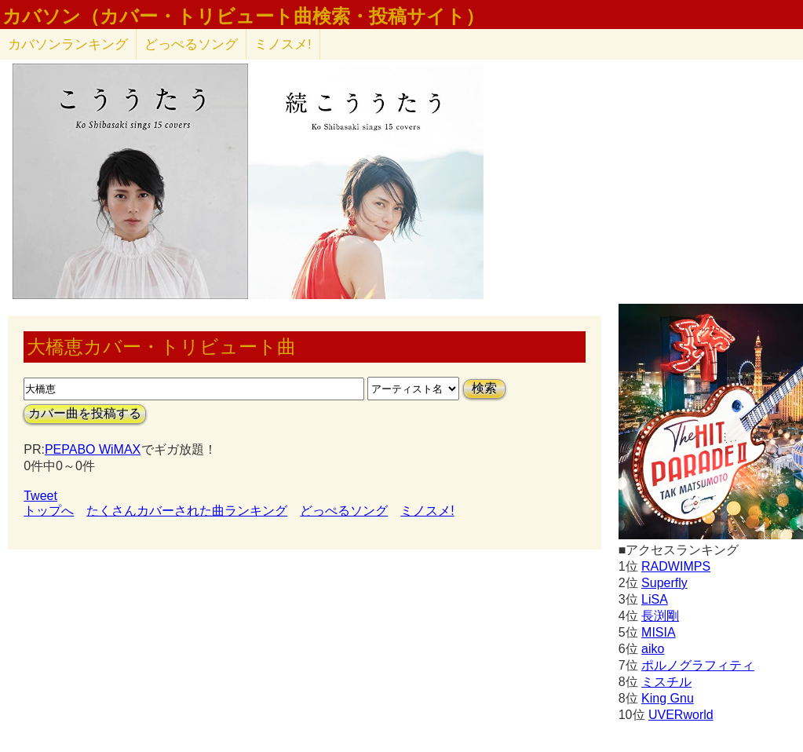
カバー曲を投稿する (84, 413)
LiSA (654, 599)
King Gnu (667, 698)
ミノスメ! (283, 44)
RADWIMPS (675, 566)
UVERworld (681, 714)
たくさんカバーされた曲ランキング (186, 510)
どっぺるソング (191, 44)
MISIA (658, 632)
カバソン (68, 44)
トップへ (49, 510)
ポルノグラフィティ (697, 665)
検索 (484, 388)
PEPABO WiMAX (93, 449)
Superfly (664, 583)
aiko (652, 648)
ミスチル (666, 681)
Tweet (40, 495)
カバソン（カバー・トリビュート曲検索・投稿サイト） (243, 16)
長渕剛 (660, 615)
